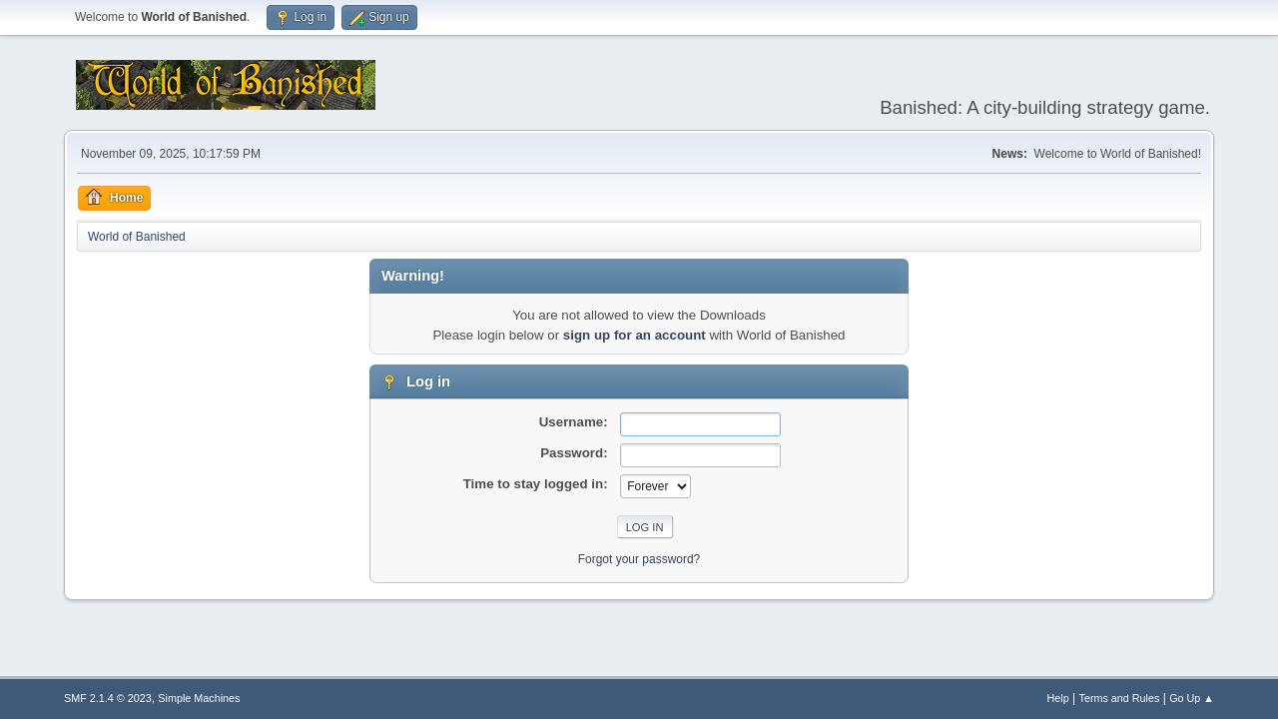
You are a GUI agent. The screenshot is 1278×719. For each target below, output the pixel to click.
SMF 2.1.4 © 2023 (108, 698)
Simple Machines (199, 698)
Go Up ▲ (1191, 698)
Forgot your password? (639, 559)
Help (1058, 698)
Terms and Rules (1119, 698)
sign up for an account (634, 335)
